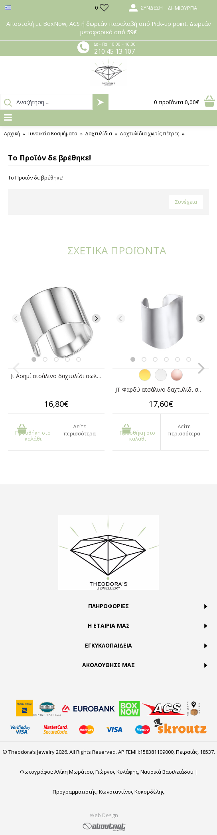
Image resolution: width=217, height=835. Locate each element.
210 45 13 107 (114, 51)
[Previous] (16, 318)
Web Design (104, 815)
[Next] (96, 318)
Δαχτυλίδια (98, 133)
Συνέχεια (186, 201)
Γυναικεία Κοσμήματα (52, 133)
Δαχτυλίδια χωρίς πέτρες (149, 133)
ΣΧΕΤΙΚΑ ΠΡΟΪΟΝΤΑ (116, 250)
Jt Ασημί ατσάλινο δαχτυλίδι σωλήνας (58, 376)
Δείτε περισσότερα (79, 430)
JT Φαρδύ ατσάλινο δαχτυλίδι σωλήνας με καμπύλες (162, 389)
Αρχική (12, 133)
